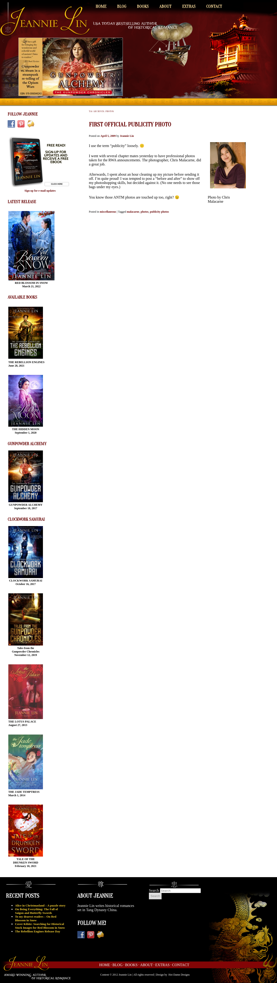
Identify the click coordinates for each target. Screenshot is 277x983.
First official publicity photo (130, 124)
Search (154, 890)
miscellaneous (108, 211)
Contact (214, 6)
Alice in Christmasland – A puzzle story (40, 905)
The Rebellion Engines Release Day (37, 931)
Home (101, 6)
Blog (121, 6)
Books (143, 6)
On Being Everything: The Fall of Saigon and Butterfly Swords (36, 911)
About (165, 6)
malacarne (133, 211)
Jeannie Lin (127, 136)
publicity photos (159, 211)
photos (144, 211)
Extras (189, 6)
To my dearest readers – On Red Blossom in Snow (35, 918)
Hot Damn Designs (179, 974)
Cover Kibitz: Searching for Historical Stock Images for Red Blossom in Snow (40, 925)
